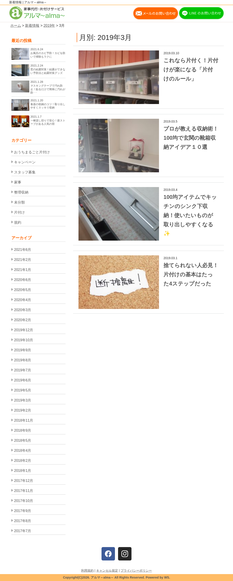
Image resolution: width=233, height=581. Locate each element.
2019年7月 (22, 370)
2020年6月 (22, 280)
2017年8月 (22, 521)
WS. (167, 577)
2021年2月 (22, 260)
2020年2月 (22, 320)
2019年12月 (23, 330)
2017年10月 (23, 501)
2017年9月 (22, 511)
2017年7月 (22, 531)
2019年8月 (22, 360)
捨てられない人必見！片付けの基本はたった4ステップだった (190, 274)
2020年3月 (22, 310)
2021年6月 (22, 250)
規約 (17, 222)
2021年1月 (22, 270)
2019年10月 (23, 340)
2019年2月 (22, 410)
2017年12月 (23, 481)
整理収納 (21, 192)
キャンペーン (25, 162)
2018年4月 (22, 450)
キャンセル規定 (107, 570)
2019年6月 (22, 380)
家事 (17, 182)
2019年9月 (22, 350)
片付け (19, 212)
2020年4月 (22, 300)
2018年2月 (22, 460)
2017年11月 (23, 491)
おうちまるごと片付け (32, 152)
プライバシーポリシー (136, 570)
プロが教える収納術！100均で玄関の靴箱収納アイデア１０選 (190, 138)
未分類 (19, 202)
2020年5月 (22, 290)
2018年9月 (22, 430)
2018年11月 (23, 420)
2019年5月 (22, 390)
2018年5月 (22, 440)
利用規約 (87, 570)
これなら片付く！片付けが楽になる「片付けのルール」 (190, 69)
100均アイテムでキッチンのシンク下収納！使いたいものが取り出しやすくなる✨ (190, 215)
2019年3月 (22, 400)
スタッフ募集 (25, 172)
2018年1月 (22, 471)
